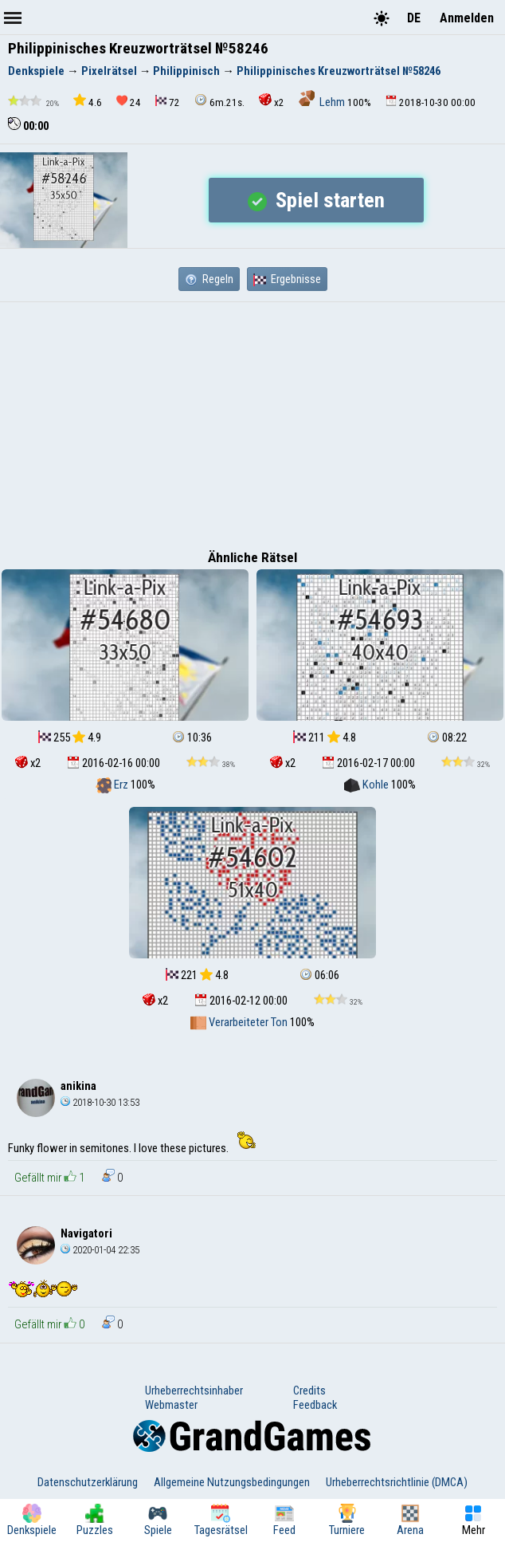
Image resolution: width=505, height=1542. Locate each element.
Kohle (367, 784)
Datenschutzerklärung (87, 1482)
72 (167, 101)
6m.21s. (219, 100)
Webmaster (171, 1405)
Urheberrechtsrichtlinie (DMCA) (397, 1482)
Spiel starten (316, 200)
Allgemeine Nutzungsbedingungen (232, 1482)
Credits (309, 1390)
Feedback (315, 1405)
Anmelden (467, 18)
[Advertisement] (252, 421)
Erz (113, 784)
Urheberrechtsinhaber (194, 1390)
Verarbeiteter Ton (240, 1022)
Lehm (323, 102)
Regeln (209, 279)
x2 (271, 100)
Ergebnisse (287, 279)
